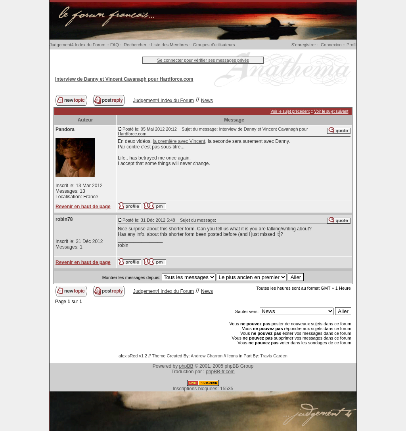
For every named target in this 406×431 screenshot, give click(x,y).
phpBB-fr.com (220, 371)
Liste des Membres (169, 44)
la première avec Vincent (179, 141)
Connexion (331, 44)
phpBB (186, 366)
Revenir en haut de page (83, 206)
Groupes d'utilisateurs (214, 44)
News (207, 100)
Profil (351, 44)
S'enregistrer (303, 44)
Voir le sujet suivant (331, 111)
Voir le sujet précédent (290, 111)
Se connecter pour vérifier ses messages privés (203, 60)
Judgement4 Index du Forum (77, 44)
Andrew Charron (206, 355)
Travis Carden (273, 355)
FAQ (114, 44)
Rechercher (135, 44)
